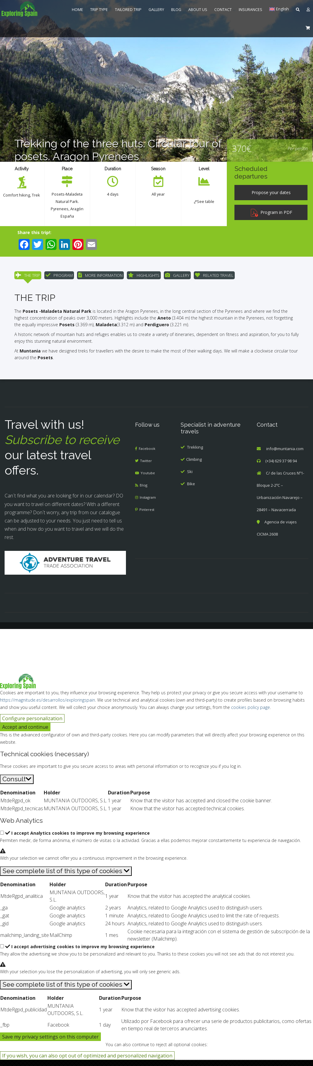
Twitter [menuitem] (147, 467)
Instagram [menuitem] (149, 504)
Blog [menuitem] (144, 491)
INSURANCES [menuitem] (250, 9)
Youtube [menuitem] (149, 479)
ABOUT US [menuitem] (197, 9)
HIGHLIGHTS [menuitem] (144, 277)
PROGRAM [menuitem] (59, 277)
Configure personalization (32, 724)
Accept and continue (25, 733)
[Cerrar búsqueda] (8, 643)
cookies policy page (250, 713)
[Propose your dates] (270, 192)
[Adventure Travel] (65, 568)
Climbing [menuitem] (194, 465)
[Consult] (17, 785)
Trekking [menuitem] (195, 453)
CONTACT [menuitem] (223, 9)
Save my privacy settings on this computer (50, 1042)
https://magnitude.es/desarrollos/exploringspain (47, 706)
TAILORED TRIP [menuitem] (128, 9)
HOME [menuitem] (77, 9)
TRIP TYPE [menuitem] (99, 9)
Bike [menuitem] (191, 490)
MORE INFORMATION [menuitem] (100, 277)
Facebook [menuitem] (148, 455)
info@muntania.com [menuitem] (285, 455)
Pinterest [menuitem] (148, 516)
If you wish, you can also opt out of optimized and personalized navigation (87, 1061)
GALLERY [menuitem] (156, 9)
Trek (21, 202)
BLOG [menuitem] (176, 9)
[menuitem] (31, 9)
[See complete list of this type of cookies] (66, 877)
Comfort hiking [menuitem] (21, 195)
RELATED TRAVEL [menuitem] (214, 277)
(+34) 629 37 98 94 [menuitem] (281, 467)
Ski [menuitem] (190, 477)
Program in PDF (271, 212)
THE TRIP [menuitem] (28, 277)
